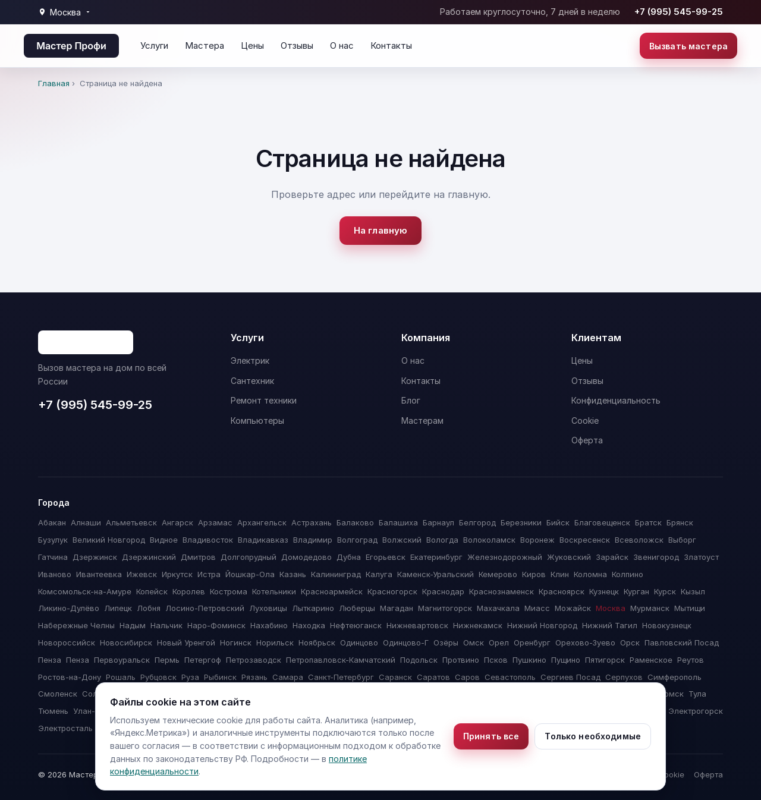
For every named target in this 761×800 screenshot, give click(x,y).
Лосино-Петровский (204, 608)
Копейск (152, 591)
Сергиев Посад (570, 677)
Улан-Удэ (90, 711)
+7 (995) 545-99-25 (678, 11)
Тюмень (53, 711)
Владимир (312, 539)
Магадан (396, 608)
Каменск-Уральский (435, 574)
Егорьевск (385, 557)
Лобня (149, 608)
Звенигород (656, 557)
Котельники (274, 591)
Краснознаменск (501, 591)
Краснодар (443, 591)
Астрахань (311, 522)
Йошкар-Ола (250, 574)
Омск (473, 642)
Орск (630, 642)
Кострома (228, 591)
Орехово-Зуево (585, 642)
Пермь (167, 659)
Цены (252, 45)
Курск (665, 591)
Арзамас (215, 522)
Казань (292, 574)
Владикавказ (263, 539)
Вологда (442, 539)
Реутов (690, 659)
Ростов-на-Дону (69, 677)
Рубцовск (158, 677)
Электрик (250, 360)
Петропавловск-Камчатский (340, 659)
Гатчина (53, 557)
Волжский (402, 539)
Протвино (460, 659)
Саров (467, 677)
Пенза (49, 659)
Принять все (491, 736)
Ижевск (142, 574)
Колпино (627, 574)
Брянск (679, 522)
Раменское (651, 659)
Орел (499, 642)
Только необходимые (593, 736)
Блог (410, 400)
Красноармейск (332, 591)
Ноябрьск (316, 642)
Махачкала (498, 608)
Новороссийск (66, 642)
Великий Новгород (109, 539)
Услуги (154, 45)
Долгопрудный (248, 557)
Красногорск (392, 591)
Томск (671, 693)
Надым (133, 625)
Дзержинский (149, 557)
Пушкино (529, 659)
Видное (164, 539)
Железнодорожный (504, 557)
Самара (287, 677)
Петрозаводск (253, 659)
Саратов (433, 677)
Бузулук (53, 539)
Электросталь (65, 728)
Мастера (204, 45)
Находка (309, 625)
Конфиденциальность (616, 400)
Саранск (395, 677)
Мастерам (422, 420)
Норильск (275, 642)
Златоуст (701, 557)
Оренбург (532, 642)
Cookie (585, 420)
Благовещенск (602, 522)
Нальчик (166, 625)
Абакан (52, 522)
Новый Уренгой (186, 642)
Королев (188, 591)
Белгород (477, 522)
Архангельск (262, 522)
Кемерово (498, 574)
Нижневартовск (417, 625)
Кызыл (693, 591)
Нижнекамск (477, 625)
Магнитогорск (445, 608)
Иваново (54, 574)
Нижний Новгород (542, 625)
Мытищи (689, 608)
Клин (560, 574)
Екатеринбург (436, 557)
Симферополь (674, 677)
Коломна (590, 574)
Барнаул (438, 522)
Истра (209, 574)
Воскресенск (584, 539)
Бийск (558, 522)
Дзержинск (95, 557)
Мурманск (649, 608)
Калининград (336, 574)
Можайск (573, 608)
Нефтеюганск (356, 625)
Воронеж (537, 539)
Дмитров (198, 557)
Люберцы (357, 608)
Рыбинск (220, 677)
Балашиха (398, 522)
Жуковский (569, 557)
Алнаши (86, 522)
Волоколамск (489, 539)
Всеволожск (639, 539)
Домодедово (306, 557)
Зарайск (612, 557)
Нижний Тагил (609, 625)
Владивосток (208, 539)
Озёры (445, 642)
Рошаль (121, 677)
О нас (342, 45)
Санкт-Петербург (341, 677)
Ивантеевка (99, 574)
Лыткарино (313, 608)
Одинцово (359, 642)
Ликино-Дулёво (68, 608)
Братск (648, 522)
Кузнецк (604, 591)
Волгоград (357, 539)
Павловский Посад (681, 642)
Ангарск (177, 522)
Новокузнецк (666, 625)
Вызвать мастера (688, 46)
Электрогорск (695, 711)
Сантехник (252, 381)
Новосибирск (126, 642)
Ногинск (235, 642)
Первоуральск (122, 659)
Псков (496, 659)
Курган (636, 591)
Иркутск (177, 574)
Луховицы (268, 608)
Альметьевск (131, 522)
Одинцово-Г (406, 642)
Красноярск (561, 591)
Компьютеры (257, 420)
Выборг (682, 539)
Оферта (587, 440)
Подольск (419, 659)
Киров (534, 574)
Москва (610, 608)
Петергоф (202, 659)
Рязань (254, 677)
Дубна (349, 557)
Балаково (355, 522)
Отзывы (297, 45)
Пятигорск (605, 659)
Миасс (537, 608)
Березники (521, 522)
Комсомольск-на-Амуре (84, 591)
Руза (190, 677)
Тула (697, 693)
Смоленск (57, 693)
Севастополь (510, 677)
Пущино (565, 659)
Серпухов (624, 677)
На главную (381, 230)
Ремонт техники (264, 400)
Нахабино (269, 625)
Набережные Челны (76, 625)
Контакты (391, 45)
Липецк (118, 608)
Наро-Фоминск (216, 625)
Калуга (379, 574)
